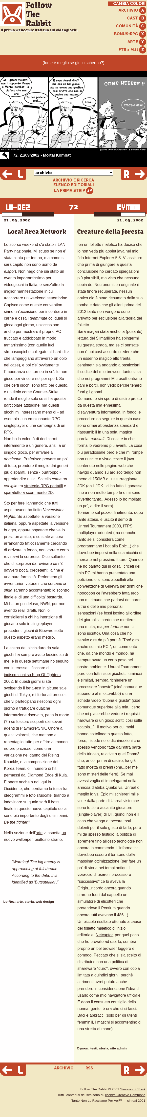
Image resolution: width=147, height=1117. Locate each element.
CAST (136, 18)
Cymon (82, 1048)
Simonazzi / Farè (132, 1089)
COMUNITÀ (131, 26)
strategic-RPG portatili (43, 486)
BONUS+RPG (130, 34)
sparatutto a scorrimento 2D (28, 492)
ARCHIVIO (132, 10)
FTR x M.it (132, 50)
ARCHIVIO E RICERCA (73, 180)
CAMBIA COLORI (129, 3)
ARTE (136, 42)
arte (39, 833)
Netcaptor (104, 935)
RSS (89, 1068)
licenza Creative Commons (125, 1095)
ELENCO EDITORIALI (73, 185)
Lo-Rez (9, 901)
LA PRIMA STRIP (73, 190)
